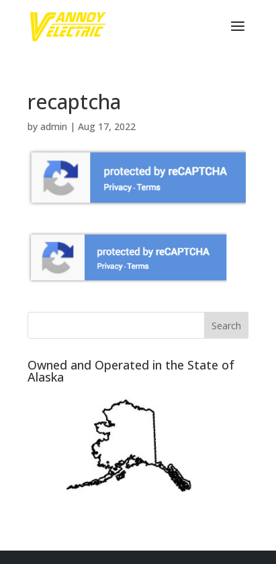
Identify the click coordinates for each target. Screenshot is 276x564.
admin (53, 126)
